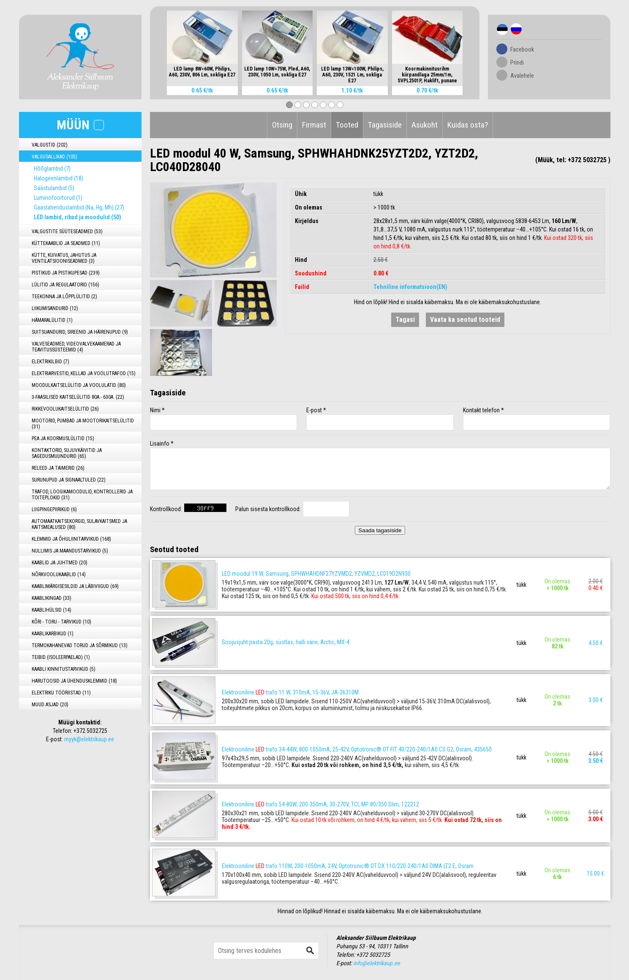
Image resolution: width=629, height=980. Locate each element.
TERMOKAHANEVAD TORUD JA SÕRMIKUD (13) (80, 645)
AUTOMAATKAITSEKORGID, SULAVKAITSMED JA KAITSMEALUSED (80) (79, 524)
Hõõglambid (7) (52, 168)
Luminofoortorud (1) (58, 197)
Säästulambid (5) (54, 188)
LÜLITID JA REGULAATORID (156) (65, 285)
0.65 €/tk (202, 90)
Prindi (517, 62)
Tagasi (405, 320)
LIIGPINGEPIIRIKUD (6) (54, 509)
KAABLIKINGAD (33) (51, 598)
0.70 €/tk (427, 90)
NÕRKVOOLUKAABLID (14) (59, 574)
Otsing (282, 125)
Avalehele (522, 75)
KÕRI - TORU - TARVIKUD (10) (61, 622)
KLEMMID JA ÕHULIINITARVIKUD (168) (71, 539)
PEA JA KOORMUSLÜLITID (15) (63, 438)
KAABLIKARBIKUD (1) (53, 634)
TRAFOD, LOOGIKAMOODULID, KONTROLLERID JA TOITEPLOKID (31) (82, 495)
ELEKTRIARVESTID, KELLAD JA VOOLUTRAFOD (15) (84, 373)
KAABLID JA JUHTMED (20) (59, 563)
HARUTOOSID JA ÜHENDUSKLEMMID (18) (74, 681)
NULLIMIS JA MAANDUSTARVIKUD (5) (70, 551)
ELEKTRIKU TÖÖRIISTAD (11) (61, 693)
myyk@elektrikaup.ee (89, 739)
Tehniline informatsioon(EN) (410, 286)
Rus (516, 29)
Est (502, 29)
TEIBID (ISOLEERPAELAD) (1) (61, 657)
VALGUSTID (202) (50, 145)
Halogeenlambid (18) (58, 178)
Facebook (522, 49)
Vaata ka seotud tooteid (465, 320)
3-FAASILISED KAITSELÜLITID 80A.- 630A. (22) (78, 397)
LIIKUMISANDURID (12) (55, 308)
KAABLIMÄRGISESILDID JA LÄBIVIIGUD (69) (75, 586)
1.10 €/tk (352, 90)
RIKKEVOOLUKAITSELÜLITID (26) (65, 409)
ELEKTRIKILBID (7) (50, 362)
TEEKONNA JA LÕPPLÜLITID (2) (64, 296)
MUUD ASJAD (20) (50, 705)
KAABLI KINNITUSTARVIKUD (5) (63, 669)
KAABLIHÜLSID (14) (51, 610)
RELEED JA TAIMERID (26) (58, 468)
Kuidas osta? (467, 125)
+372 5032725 (90, 730)
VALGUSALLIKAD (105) (54, 157)
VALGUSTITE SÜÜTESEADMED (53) (67, 231)
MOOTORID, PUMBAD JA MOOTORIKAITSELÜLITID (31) (83, 424)
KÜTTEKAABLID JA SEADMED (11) (66, 243)
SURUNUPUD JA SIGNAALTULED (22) (69, 480)
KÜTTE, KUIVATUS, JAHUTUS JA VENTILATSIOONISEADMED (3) (64, 258)
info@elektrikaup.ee (376, 963)
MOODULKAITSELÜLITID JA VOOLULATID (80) (79, 385)
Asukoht (424, 125)
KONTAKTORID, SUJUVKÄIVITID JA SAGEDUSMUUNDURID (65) (67, 453)
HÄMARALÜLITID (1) (52, 320)
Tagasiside (385, 125)
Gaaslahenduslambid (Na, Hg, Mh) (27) (79, 207)
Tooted (347, 125)
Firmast (314, 125)
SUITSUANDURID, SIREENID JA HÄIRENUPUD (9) (80, 332)
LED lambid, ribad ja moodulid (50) (77, 217)
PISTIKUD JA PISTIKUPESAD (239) (66, 273)
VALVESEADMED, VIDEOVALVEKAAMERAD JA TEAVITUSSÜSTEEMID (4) (76, 347)
